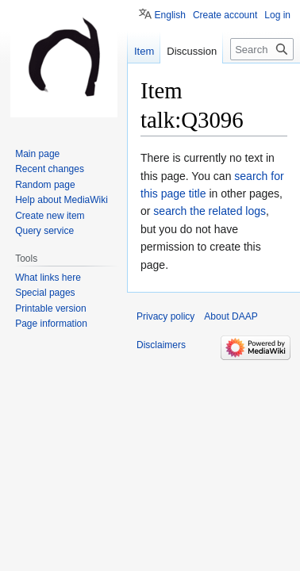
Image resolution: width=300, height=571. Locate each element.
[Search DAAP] (262, 49)
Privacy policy (165, 316)
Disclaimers (161, 345)
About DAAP (230, 316)
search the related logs (209, 211)
